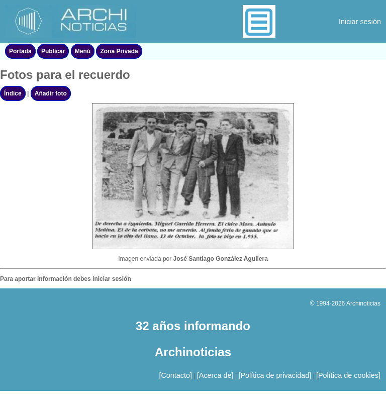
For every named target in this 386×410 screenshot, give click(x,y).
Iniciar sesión (360, 22)
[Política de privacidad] (274, 375)
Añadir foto (51, 93)
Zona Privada (119, 51)
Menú (82, 51)
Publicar (53, 51)
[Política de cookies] (348, 375)
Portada (20, 51)
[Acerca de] (215, 375)
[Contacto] (175, 375)
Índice (13, 93)
